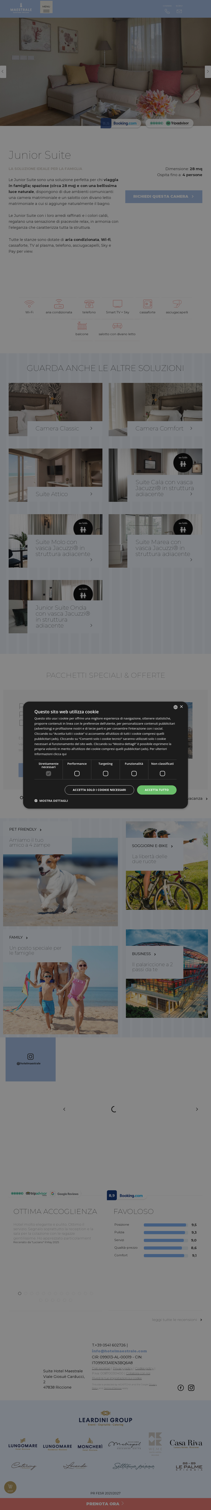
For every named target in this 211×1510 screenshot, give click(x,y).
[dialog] (105, 754)
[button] (51, 800)
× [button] (181, 706)
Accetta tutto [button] (157, 790)
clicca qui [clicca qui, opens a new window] (60, 754)
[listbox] (175, 707)
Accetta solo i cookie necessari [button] (99, 790)
